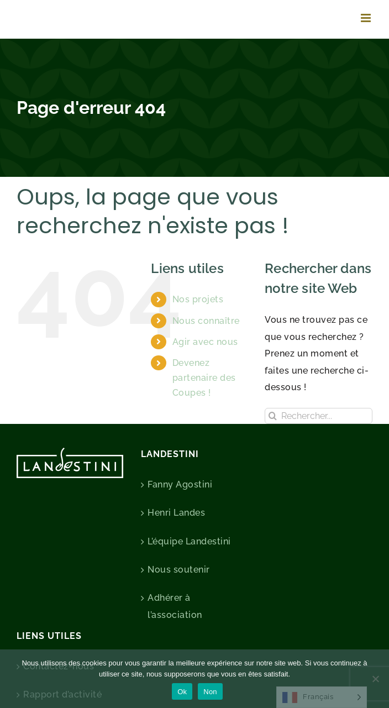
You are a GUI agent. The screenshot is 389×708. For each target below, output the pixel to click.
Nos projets (198, 299)
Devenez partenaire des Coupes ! (204, 378)
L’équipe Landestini (189, 541)
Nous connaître (206, 321)
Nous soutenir (179, 569)
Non (210, 692)
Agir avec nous (205, 342)
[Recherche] (273, 416)
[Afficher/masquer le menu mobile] (367, 18)
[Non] (375, 678)
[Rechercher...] (318, 416)
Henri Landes (176, 512)
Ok (182, 692)
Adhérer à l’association (175, 606)
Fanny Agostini (180, 484)
